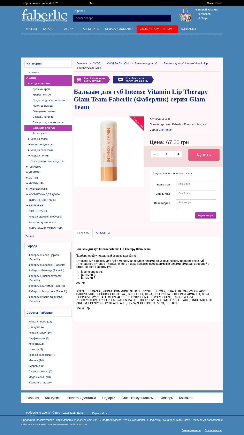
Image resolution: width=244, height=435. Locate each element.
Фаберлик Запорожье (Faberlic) (48, 291)
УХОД (32, 77)
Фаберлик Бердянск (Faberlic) (47, 264)
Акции (69, 29)
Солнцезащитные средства (47, 161)
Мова (218, 3)
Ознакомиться (191, 430)
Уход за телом (39, 138)
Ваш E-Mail (163, 193)
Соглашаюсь (213, 430)
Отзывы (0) (103, 232)
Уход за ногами (40, 155)
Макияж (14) (36, 360)
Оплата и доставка (119, 28)
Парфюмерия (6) (39, 338)
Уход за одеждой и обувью (45, 216)
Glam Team (165, 129)
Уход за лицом (40, 83)
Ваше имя (163, 184)
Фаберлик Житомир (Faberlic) (47, 285)
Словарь (166, 398)
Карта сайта (99, 413)
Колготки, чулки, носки (42, 222)
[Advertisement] (132, 47)
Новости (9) (36, 349)
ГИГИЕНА (35, 166)
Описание (83, 232)
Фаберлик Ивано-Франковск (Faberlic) (46, 299)
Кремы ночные (42, 94)
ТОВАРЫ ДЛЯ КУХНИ (42, 199)
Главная (31, 28)
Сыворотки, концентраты (48, 122)
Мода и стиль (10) (40, 377)
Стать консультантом (156, 29)
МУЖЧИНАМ (37, 183)
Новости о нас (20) (40, 382)
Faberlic (30, 236)
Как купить (91, 28)
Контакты (188, 28)
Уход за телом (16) (40, 332)
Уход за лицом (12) (40, 321)
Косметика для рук (42, 144)
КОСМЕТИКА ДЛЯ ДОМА (44, 194)
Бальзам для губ (44, 127)
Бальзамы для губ (146, 63)
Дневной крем (41, 89)
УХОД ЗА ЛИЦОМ (118, 63)
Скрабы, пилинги (43, 116)
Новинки (34, 72)
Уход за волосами (42, 150)
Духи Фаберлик (38, 188)
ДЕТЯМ (33, 177)
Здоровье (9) (37, 365)
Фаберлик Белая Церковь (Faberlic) (44, 257)
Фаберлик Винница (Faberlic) (46, 270)
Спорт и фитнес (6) (40, 371)
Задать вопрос (205, 215)
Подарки (108, 398)
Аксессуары (40, 133)
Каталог (49, 29)
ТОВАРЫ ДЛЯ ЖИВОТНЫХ (46, 227)
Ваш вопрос (162, 203)
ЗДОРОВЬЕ (36, 205)
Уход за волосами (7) (42, 354)
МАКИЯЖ (34, 172)
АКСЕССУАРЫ (38, 211)
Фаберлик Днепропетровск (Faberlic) (45, 278)
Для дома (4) (37, 327)
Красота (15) (36, 343)
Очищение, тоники (44, 111)
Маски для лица (43, 105)
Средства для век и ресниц (49, 100)
